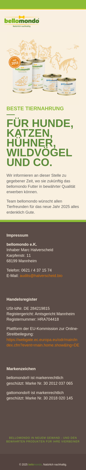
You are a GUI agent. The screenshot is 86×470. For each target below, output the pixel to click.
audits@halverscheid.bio (41, 276)
